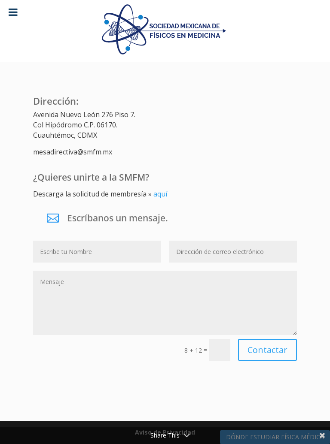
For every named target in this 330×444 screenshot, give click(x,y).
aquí (160, 194)
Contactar (267, 350)
